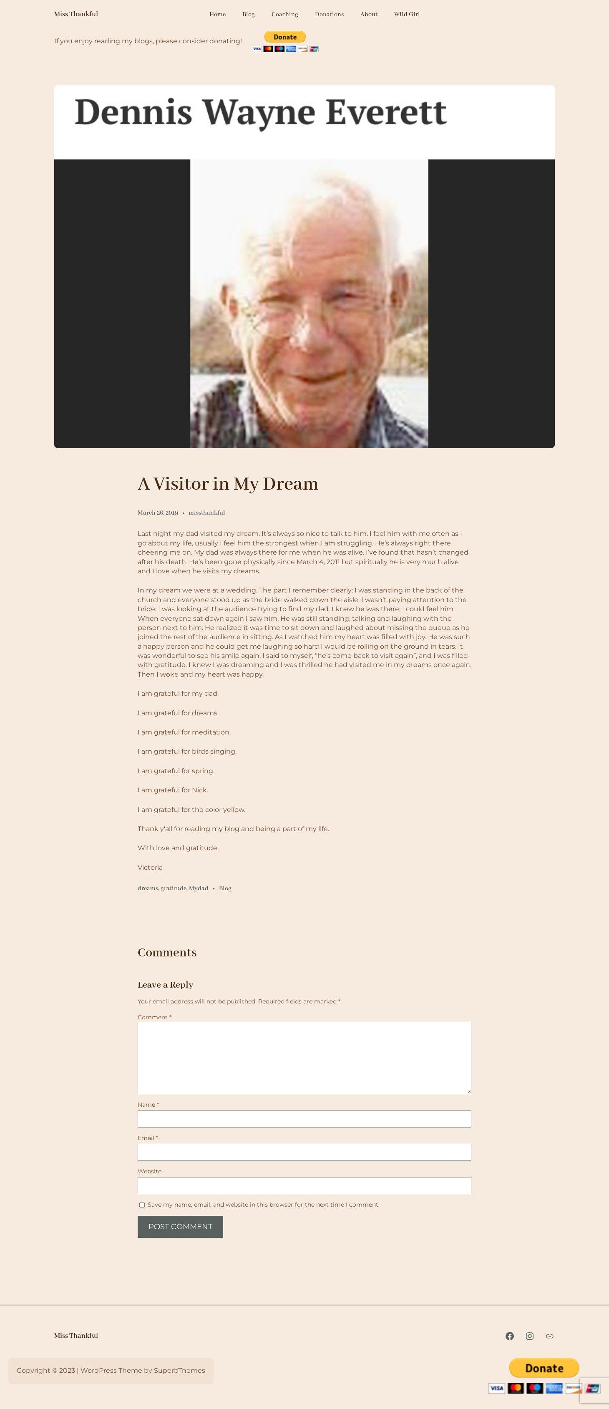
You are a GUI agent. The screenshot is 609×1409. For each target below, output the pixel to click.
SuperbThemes (179, 1370)
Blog (225, 888)
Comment (154, 1017)
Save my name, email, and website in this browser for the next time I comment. (264, 1204)
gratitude (173, 888)
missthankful (207, 513)
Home (217, 14)
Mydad (199, 888)
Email (148, 1138)
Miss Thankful (76, 14)
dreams (148, 888)
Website (149, 1171)
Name (148, 1104)
